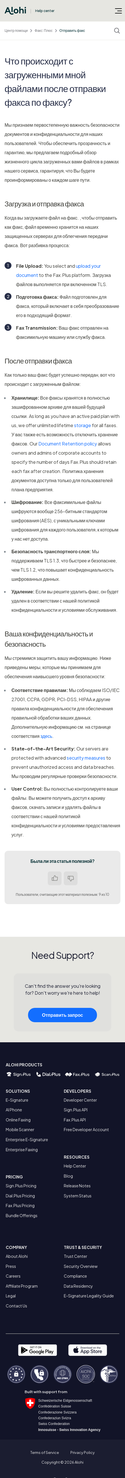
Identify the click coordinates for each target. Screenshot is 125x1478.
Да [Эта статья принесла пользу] (54, 878)
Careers (13, 1275)
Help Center (75, 1165)
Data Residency (78, 1286)
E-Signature (17, 1099)
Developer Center (80, 1099)
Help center (44, 11)
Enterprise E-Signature (27, 1139)
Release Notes (77, 1185)
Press (11, 1266)
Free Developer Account (86, 1129)
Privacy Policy (82, 1452)
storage (82, 425)
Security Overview (81, 1266)
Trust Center (75, 1256)
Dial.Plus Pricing (20, 1195)
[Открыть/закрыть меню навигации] (118, 10)
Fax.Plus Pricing (20, 1205)
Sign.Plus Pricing (21, 1185)
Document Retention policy (67, 444)
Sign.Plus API (76, 1109)
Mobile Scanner (20, 1129)
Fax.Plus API (75, 1119)
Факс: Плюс (44, 30)
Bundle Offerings (21, 1215)
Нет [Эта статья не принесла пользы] (71, 878)
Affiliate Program (22, 1286)
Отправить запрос (62, 1022)
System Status (78, 1195)
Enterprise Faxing (22, 1149)
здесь (46, 736)
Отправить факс (72, 30)
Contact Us (16, 1305)
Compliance (75, 1275)
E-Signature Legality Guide (89, 1295)
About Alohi (17, 1256)
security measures (86, 758)
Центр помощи (16, 30)
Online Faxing (18, 1119)
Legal (11, 1295)
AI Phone (14, 1109)
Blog (68, 1175)
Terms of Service (44, 1452)
